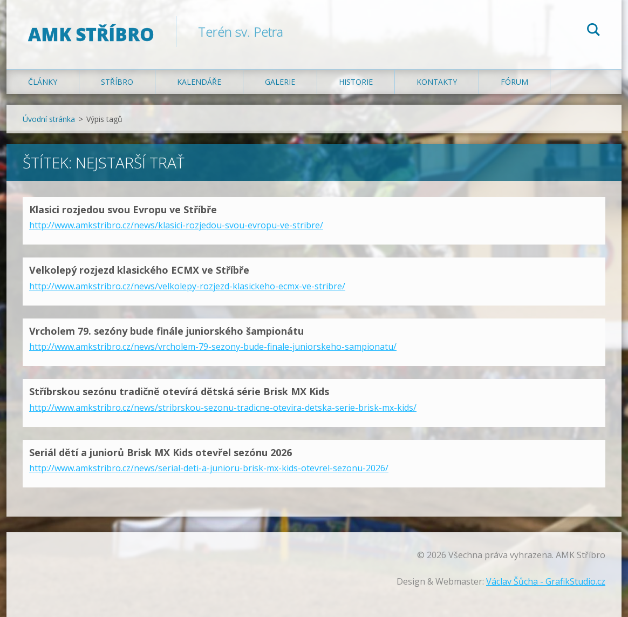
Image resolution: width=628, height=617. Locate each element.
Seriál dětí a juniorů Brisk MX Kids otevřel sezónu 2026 (160, 452)
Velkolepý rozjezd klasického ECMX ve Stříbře (139, 269)
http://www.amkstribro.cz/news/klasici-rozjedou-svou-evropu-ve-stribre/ (176, 225)
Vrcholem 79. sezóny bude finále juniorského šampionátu (166, 330)
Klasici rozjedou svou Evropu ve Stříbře (123, 209)
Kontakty (437, 82)
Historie (356, 82)
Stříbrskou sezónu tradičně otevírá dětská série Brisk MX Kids (179, 391)
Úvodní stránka (49, 119)
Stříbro (117, 82)
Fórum (514, 82)
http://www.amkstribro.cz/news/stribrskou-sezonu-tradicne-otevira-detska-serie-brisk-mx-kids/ (223, 407)
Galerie (280, 82)
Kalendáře (199, 82)
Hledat (593, 31)
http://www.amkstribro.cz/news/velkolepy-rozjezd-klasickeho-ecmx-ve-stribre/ (187, 286)
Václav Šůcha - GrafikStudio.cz (545, 581)
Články (42, 82)
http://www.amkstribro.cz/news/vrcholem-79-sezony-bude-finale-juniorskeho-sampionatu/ (213, 346)
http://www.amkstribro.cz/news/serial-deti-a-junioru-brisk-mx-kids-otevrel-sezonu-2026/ (208, 468)
